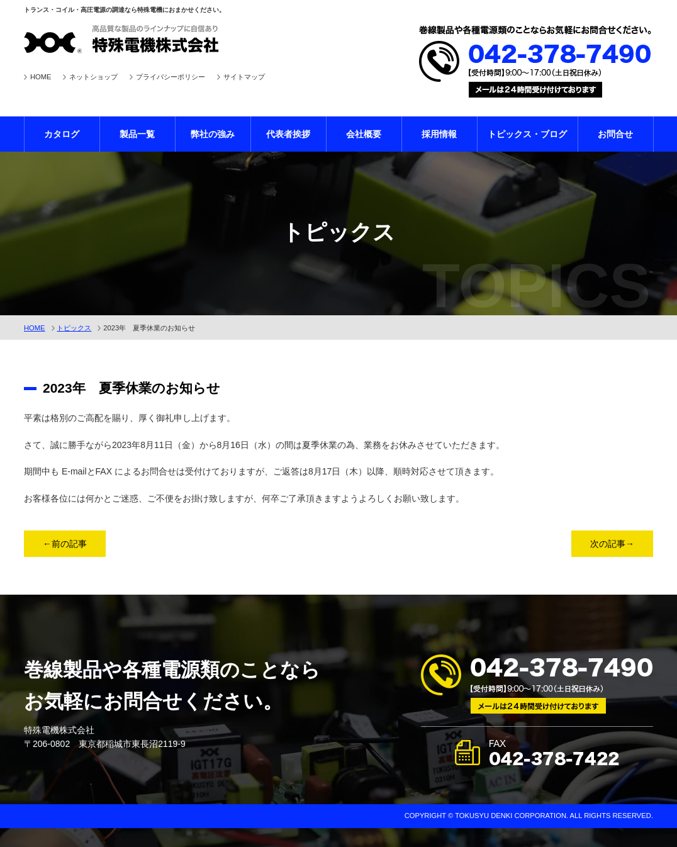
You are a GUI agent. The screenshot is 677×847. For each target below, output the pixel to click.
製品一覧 (137, 134)
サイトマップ (244, 77)
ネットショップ (93, 77)
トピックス (74, 328)
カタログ (61, 134)
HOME (41, 77)
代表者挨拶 (288, 134)
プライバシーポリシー (170, 77)
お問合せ (615, 134)
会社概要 (363, 134)
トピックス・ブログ (527, 134)
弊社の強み (213, 134)
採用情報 (439, 134)
